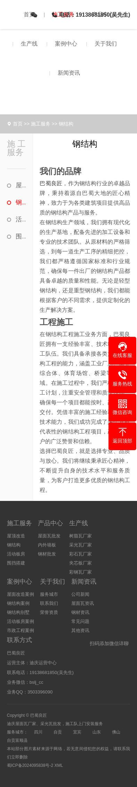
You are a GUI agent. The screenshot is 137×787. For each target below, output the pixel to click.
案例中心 (66, 44)
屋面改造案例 (20, 594)
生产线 (29, 44)
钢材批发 (47, 554)
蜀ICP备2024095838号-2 (30, 765)
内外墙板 (47, 544)
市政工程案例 (20, 630)
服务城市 (49, 594)
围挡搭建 (21, 236)
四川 (38, 732)
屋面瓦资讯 (82, 603)
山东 (96, 732)
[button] (122, 350)
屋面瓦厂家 (25, 723)
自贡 (58, 732)
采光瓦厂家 (80, 544)
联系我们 (49, 603)
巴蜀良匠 (51, 183)
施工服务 (40, 124)
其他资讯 (80, 630)
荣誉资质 (49, 612)
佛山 (116, 732)
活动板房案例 (20, 621)
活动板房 (21, 219)
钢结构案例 (18, 603)
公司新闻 (80, 594)
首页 (29, 14)
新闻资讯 (69, 73)
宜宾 (77, 732)
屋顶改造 (21, 185)
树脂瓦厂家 (80, 535)
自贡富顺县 (17, 740)
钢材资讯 (80, 612)
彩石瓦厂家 (80, 554)
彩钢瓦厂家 (80, 572)
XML (58, 765)
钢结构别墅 (18, 612)
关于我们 (106, 44)
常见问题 (80, 621)
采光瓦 (46, 723)
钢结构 (66, 124)
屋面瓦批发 (49, 535)
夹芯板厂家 (80, 563)
